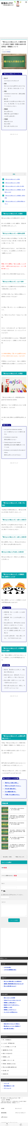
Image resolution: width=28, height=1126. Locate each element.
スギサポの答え (7, 967)
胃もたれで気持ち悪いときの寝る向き (13, 981)
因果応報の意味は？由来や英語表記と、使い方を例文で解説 (16, 823)
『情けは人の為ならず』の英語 (12, 182)
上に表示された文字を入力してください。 (12, 894)
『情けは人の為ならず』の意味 (12, 179)
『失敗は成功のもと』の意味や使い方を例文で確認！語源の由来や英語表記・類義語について (17, 817)
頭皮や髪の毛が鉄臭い (9, 1028)
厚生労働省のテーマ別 (9, 1085)
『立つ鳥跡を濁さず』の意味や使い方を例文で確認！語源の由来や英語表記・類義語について (17, 846)
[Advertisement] (14, 23)
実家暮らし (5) (6, 1056)
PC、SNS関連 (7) (7, 1039)
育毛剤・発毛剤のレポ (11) (9, 1063)
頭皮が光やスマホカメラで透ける (11, 1023)
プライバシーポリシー (20, 1112)
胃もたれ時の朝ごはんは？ (10, 986)
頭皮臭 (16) (5, 1074)
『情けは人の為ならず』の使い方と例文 (14, 186)
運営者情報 (3, 1112)
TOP (11, 1098)
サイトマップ (18, 1108)
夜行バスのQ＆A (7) (7, 1053)
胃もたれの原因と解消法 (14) (10, 1067)
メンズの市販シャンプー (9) (9, 1046)
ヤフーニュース (7, 1088)
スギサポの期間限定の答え (10, 969)
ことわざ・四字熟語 (6, 51)
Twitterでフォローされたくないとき (12, 1000)
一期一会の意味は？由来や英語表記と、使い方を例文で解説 (16, 838)
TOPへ (21, 1124)
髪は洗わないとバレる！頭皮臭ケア (12, 1026)
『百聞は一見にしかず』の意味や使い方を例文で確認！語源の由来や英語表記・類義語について (21, 856)
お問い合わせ (4, 1117)
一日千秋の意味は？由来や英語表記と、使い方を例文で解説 (16, 809)
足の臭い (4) (6, 1070)
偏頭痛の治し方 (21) (7, 1050)
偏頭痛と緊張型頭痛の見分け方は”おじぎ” (14, 983)
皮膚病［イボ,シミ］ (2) (8, 1060)
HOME (2, 1108)
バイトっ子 (6, 1083)
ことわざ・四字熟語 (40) (8, 1043)
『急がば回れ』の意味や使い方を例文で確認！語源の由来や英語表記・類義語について (17, 831)
